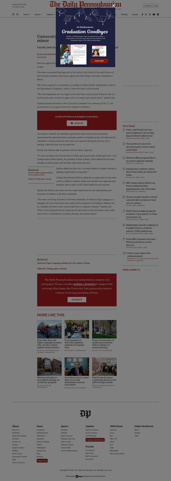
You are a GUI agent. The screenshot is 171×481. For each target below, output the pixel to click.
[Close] (113, 6)
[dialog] (85, 240)
